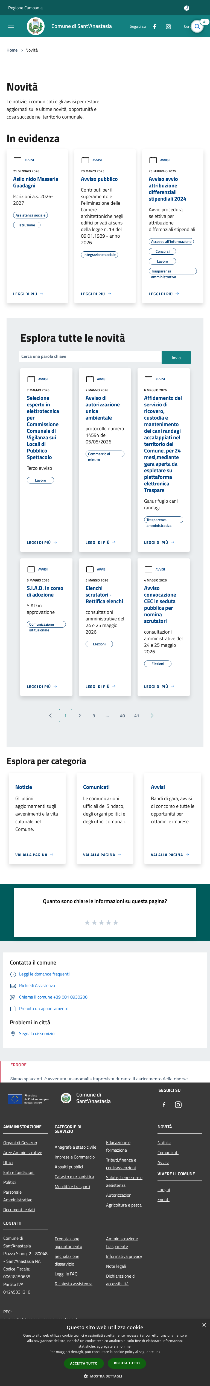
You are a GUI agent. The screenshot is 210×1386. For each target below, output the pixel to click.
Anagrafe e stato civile (75, 1147)
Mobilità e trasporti (72, 1186)
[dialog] (105, 1352)
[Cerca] (198, 26)
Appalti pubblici (69, 1166)
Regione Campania (25, 7)
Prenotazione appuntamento (68, 1242)
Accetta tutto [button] (84, 1363)
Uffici (8, 1162)
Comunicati (168, 1152)
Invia (176, 357)
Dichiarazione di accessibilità (121, 1280)
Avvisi (23, 160)
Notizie (164, 1142)
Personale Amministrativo (17, 1196)
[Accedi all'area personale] (186, 8)
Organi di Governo (20, 1142)
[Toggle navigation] (11, 26)
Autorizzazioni (119, 1195)
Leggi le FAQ (66, 1273)
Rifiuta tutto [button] (127, 1363)
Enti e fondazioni (18, 1172)
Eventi (164, 1199)
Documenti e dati (19, 1209)
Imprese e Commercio (75, 1157)
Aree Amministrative (22, 1152)
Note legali (116, 1266)
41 (136, 715)
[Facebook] (152, 26)
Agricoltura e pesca (124, 1205)
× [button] (204, 1325)
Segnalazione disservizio (67, 1260)
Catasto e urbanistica (74, 1176)
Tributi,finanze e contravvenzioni (121, 1164)
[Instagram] (166, 26)
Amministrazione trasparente (122, 1242)
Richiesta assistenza (73, 1283)
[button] (105, 1376)
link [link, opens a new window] (158, 1352)
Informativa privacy (124, 1256)
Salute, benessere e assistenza (124, 1181)
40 (122, 715)
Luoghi (164, 1189)
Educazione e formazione (118, 1146)
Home (12, 50)
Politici (9, 1182)
